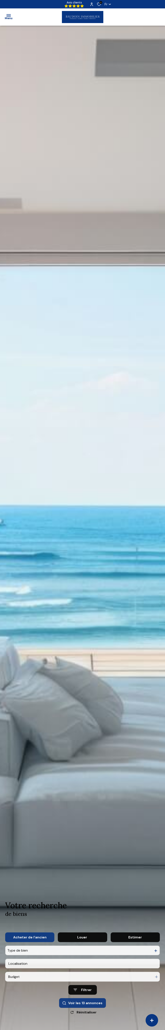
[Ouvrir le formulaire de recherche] (82, 998)
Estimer (135, 945)
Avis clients (74, 4)
